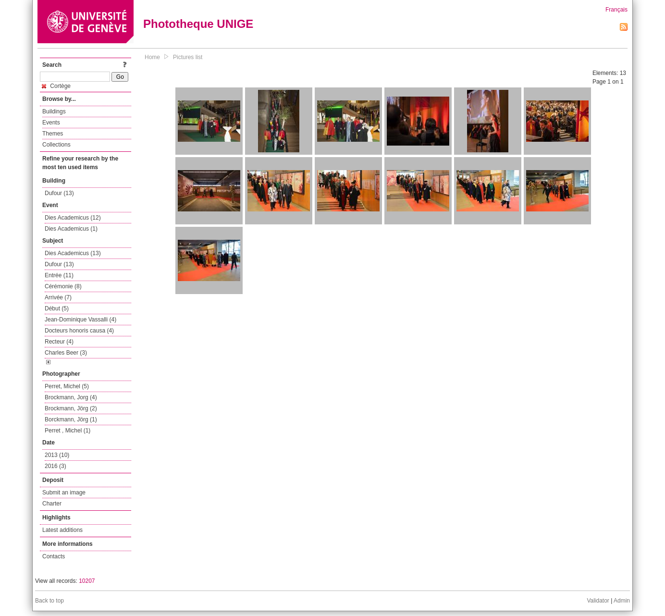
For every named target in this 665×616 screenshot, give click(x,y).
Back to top (49, 600)
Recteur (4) (59, 341)
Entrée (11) (59, 275)
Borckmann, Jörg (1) (71, 419)
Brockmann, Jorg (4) (71, 397)
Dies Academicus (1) (71, 228)
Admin (622, 600)
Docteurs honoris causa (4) (79, 330)
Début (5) (57, 308)
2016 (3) (55, 466)
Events (51, 122)
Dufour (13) (59, 193)
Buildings (54, 111)
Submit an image (64, 492)
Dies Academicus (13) (73, 253)
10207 (87, 581)
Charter (52, 503)
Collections (56, 144)
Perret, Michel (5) (67, 386)
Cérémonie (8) (63, 286)
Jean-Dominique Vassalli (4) (80, 319)
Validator (598, 600)
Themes (52, 133)
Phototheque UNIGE (198, 23)
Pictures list (187, 57)
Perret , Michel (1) (67, 430)
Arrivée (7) (58, 297)
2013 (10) (57, 455)
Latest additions (62, 530)
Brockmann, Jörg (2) (71, 408)
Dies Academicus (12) (73, 217)
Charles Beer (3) (66, 352)
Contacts (53, 556)
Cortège (56, 86)
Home (152, 57)
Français (616, 9)
